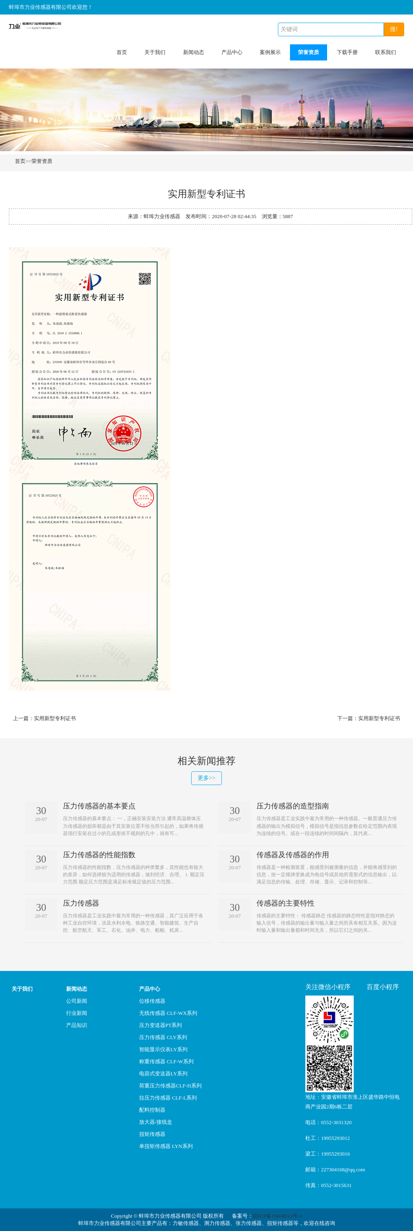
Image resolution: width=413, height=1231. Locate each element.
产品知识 (76, 1025)
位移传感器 (152, 1001)
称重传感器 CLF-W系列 (166, 1061)
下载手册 (347, 52)
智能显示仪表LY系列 (163, 1049)
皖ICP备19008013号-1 (277, 1216)
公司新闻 (76, 1001)
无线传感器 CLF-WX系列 (168, 1013)
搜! (394, 29)
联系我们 (385, 52)
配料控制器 (152, 1110)
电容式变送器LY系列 (163, 1074)
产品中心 (231, 52)
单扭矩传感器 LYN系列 (166, 1146)
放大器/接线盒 (155, 1122)
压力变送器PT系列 (160, 1025)
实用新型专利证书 (55, 718)
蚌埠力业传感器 (162, 216)
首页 (122, 52)
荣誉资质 (308, 52)
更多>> (206, 778)
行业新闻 (76, 1013)
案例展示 (270, 52)
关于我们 (154, 52)
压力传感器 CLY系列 (163, 1037)
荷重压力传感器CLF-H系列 (170, 1086)
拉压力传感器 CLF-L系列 (168, 1098)
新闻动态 (193, 52)
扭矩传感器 (152, 1134)
